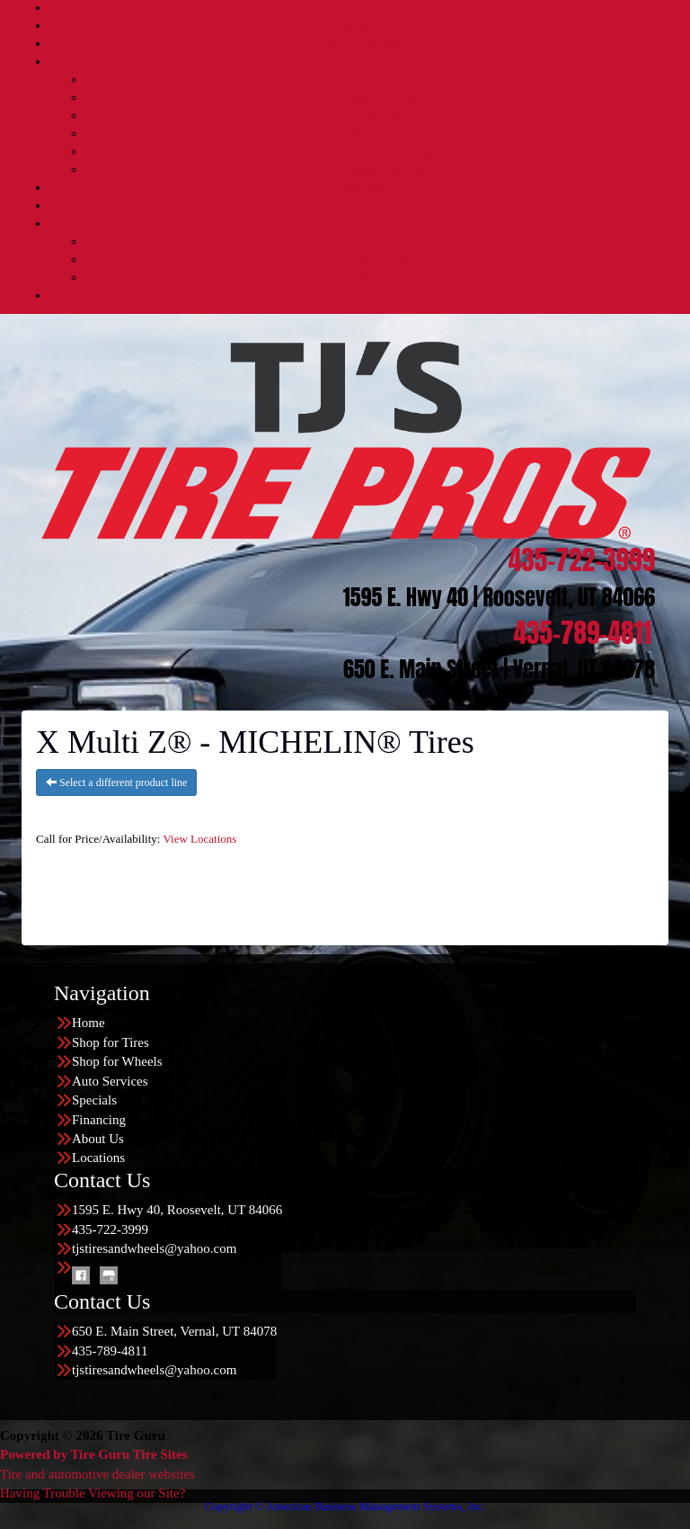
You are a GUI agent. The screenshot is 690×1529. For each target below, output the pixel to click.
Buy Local (381, 259)
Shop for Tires (363, 25)
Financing (363, 205)
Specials (363, 187)
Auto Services (363, 61)
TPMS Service (381, 133)
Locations (362, 295)
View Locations (199, 838)
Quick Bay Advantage (381, 151)
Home (363, 7)
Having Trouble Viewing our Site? (92, 1493)
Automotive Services (381, 79)
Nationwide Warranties (381, 169)
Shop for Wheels (363, 43)
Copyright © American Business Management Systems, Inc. (344, 1506)
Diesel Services (381, 97)
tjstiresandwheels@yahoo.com (154, 1248)
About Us (363, 223)
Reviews (380, 277)
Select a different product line (116, 782)
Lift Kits (380, 115)
